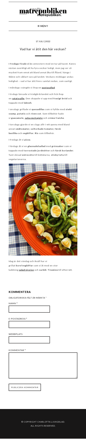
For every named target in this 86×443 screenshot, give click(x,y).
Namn (13, 303)
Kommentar (17, 350)
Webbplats (16, 334)
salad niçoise (26, 270)
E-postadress (18, 318)
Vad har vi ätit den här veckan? (43, 49)
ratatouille (18, 98)
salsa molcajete (34, 118)
